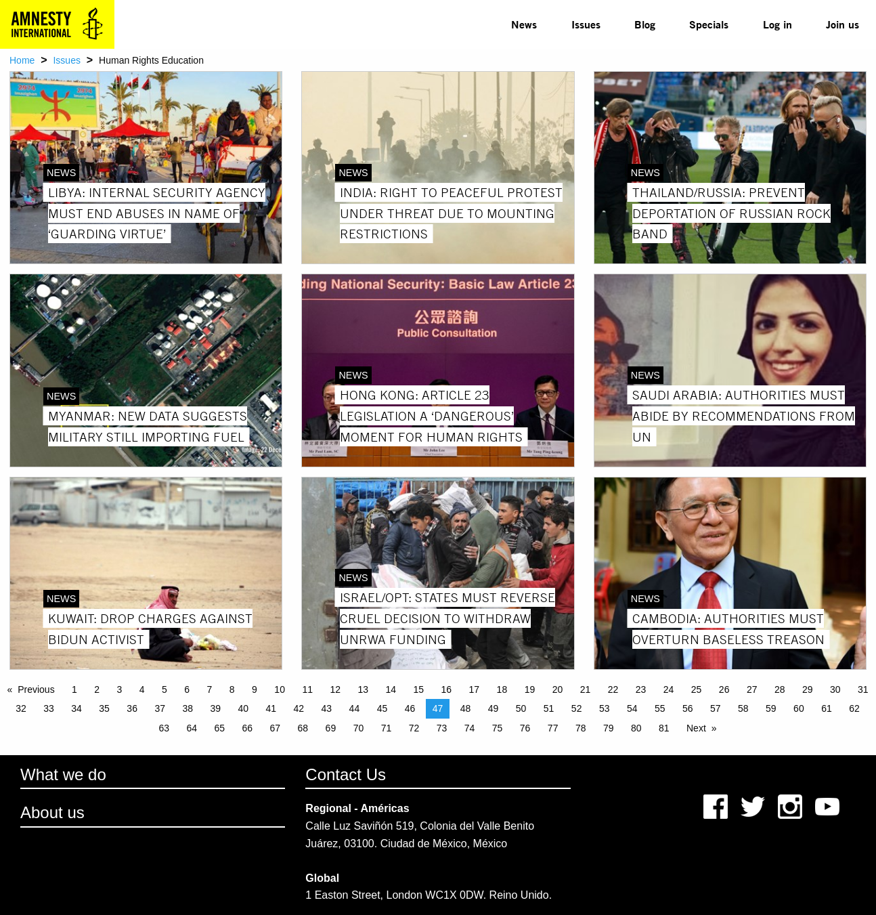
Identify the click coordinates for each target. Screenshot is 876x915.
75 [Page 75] (497, 728)
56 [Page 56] (687, 708)
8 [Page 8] (232, 689)
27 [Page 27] (752, 689)
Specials (708, 24)
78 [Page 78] (580, 728)
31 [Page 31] (863, 689)
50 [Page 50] (521, 708)
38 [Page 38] (187, 708)
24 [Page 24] (668, 689)
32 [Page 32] (21, 708)
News (524, 24)
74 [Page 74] (469, 728)
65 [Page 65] (219, 728)
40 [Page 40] (243, 708)
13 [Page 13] (362, 689)
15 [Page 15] (419, 689)
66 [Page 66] (247, 728)
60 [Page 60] (798, 708)
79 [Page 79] (608, 728)
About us (52, 812)
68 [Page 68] (303, 728)
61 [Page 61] (826, 708)
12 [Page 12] (335, 689)
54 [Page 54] (632, 708)
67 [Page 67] (275, 728)
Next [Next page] (696, 728)
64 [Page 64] (191, 728)
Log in (777, 24)
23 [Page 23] (641, 689)
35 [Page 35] (104, 708)
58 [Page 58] (743, 708)
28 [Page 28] (779, 689)
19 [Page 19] (530, 689)
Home (22, 60)
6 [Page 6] (187, 689)
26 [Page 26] (724, 689)
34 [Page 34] (76, 708)
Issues (585, 24)
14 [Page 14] (390, 689)
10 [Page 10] (279, 689)
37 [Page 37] (159, 708)
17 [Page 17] (474, 689)
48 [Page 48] (465, 708)
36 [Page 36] (132, 708)
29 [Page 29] (807, 689)
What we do (63, 774)
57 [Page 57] (715, 708)
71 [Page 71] (386, 728)
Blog (644, 24)
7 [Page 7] (210, 689)
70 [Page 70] (358, 728)
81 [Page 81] (664, 728)
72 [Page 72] (414, 728)
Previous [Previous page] (36, 689)
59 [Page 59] (771, 708)
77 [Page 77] (553, 728)
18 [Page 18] (502, 689)
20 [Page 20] (557, 689)
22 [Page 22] (613, 689)
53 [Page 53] (604, 708)
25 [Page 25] (696, 689)
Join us (842, 24)
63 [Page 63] (163, 728)
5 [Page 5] (164, 689)
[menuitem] (524, 24)
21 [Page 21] (585, 689)
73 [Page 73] (442, 728)
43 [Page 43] (327, 708)
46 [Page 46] (410, 708)
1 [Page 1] (74, 689)
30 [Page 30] (835, 689)
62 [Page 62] (854, 708)
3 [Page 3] (120, 689)
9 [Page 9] (254, 689)
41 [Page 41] (271, 708)
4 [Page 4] (142, 689)
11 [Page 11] (307, 689)
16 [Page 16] (446, 689)
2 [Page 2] (97, 689)
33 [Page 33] (48, 708)
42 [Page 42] (299, 708)
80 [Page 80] (636, 728)
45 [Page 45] (382, 708)
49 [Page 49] (493, 708)
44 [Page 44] (354, 708)
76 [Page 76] (525, 728)
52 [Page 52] (576, 708)
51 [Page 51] (549, 708)
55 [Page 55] (660, 708)
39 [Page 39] (215, 708)
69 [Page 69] (331, 728)
